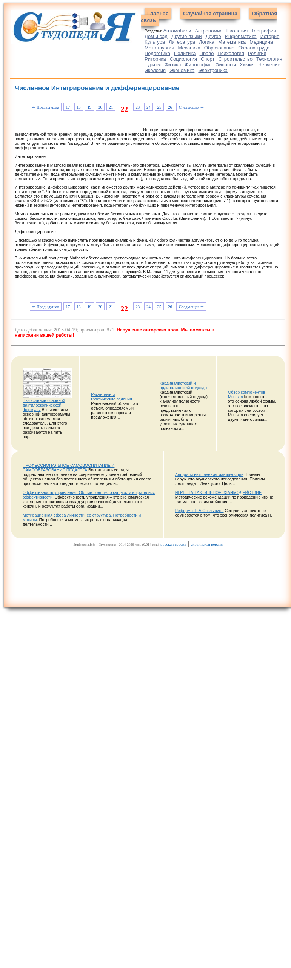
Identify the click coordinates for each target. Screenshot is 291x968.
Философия (198, 64)
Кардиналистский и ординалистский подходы (184, 385)
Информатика (241, 36)
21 (111, 107)
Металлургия (159, 48)
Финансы (226, 64)
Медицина (261, 42)
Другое (213, 36)
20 (100, 107)
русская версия (173, 544)
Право (207, 53)
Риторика (155, 59)
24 (148, 107)
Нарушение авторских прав (147, 330)
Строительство (236, 59)
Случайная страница (210, 14)
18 (79, 107)
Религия (257, 53)
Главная (158, 14)
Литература (182, 42)
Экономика (181, 70)
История (269, 36)
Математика (232, 42)
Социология (183, 59)
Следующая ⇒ (191, 107)
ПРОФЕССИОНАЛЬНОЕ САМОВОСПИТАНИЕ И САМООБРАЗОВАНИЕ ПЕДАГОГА (68, 467)
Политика (185, 53)
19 (89, 107)
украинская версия (207, 544)
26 (170, 107)
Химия (247, 64)
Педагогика (157, 53)
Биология (237, 31)
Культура (155, 42)
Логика (206, 42)
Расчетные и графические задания (111, 396)
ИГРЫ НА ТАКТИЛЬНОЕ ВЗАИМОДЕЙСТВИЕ (218, 492)
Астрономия (208, 31)
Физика (173, 64)
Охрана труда (253, 48)
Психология (230, 53)
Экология (155, 70)
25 (159, 107)
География (263, 31)
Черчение (269, 64)
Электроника (213, 70)
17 (68, 107)
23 (137, 107)
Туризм (153, 64)
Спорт (208, 59)
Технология (269, 59)
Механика (189, 48)
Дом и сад (156, 36)
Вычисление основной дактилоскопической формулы (44, 405)
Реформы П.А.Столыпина (199, 510)
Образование (219, 48)
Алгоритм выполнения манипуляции (209, 474)
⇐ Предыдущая (45, 107)
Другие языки (186, 36)
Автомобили (177, 31)
